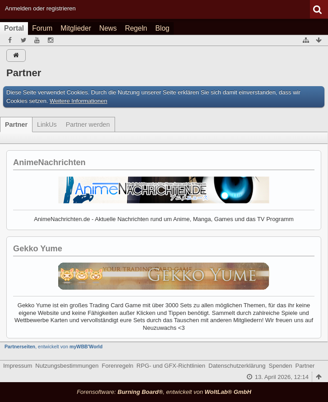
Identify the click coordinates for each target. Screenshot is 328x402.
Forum (42, 28)
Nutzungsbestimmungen (66, 365)
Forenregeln (118, 365)
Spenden (280, 365)
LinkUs (47, 124)
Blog (162, 28)
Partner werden (88, 124)
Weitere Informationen (78, 100)
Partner (16, 124)
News (108, 28)
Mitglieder (75, 28)
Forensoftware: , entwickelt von (164, 391)
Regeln (136, 28)
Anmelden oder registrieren (40, 8)
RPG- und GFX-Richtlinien (171, 365)
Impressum (17, 365)
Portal (14, 28)
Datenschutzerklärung (236, 365)
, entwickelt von (53, 346)
